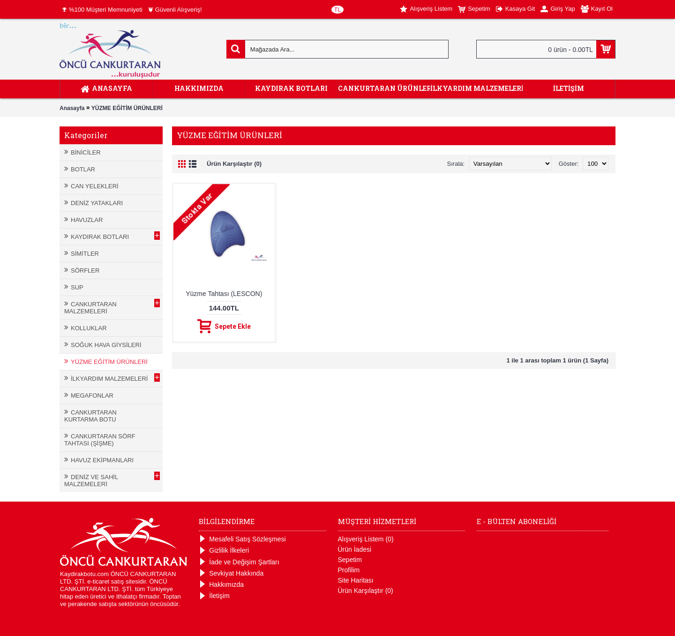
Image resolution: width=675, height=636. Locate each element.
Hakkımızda (221, 585)
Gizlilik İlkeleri (224, 551)
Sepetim (350, 559)
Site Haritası (356, 580)
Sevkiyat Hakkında (231, 573)
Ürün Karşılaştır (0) (234, 163)
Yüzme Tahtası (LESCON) (224, 293)
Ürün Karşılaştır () (365, 590)
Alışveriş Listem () (366, 539)
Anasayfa (72, 108)
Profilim (349, 570)
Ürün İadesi (355, 549)
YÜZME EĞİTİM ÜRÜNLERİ (127, 108)
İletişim (214, 596)
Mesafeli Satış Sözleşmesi (242, 539)
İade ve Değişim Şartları (239, 562)
